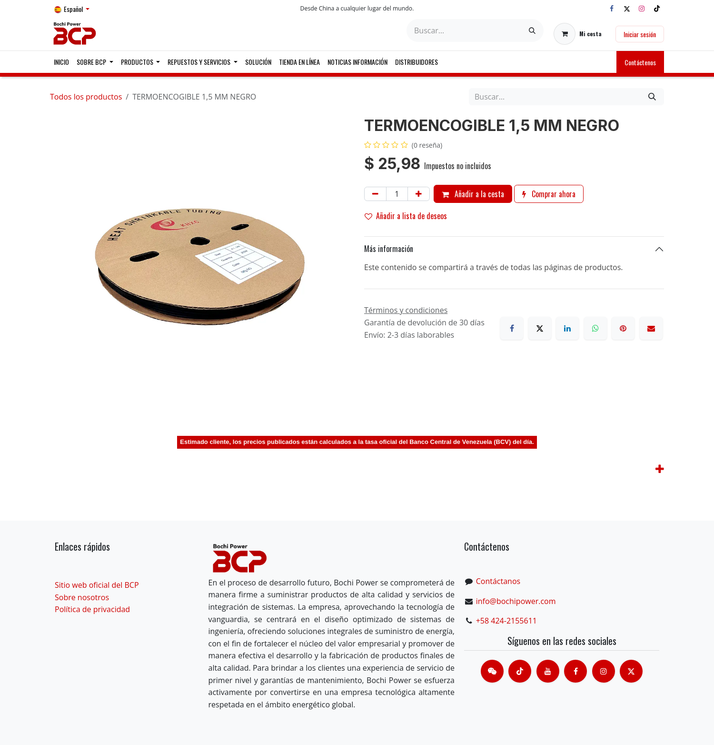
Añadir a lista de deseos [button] (406, 215)
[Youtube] (547, 671)
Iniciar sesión (640, 34)
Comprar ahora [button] (548, 194)
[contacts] (492, 671)
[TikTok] (657, 8)
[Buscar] (532, 30)
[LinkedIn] (567, 328)
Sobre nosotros (82, 597)
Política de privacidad (92, 609)
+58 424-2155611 (506, 620)
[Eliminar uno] (375, 194)
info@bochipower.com (516, 601)
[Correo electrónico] (651, 328)
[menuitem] (61, 62)
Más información (388, 248)
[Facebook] (611, 8)
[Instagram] (641, 8)
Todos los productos (86, 96)
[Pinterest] (623, 328)
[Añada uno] (418, 194)
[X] (627, 8)
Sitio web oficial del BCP (97, 585)
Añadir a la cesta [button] (473, 194)
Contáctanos (498, 581)
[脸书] (575, 671)
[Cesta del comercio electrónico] (577, 34)
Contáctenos (640, 62)
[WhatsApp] (595, 328)
